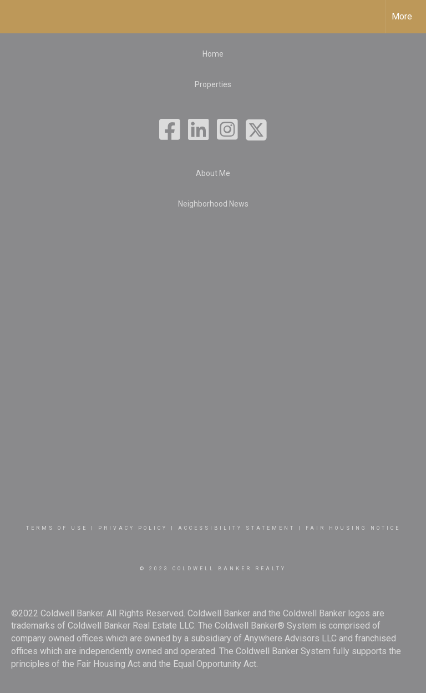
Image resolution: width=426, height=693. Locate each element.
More (402, 16)
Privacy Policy (133, 528)
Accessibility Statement (236, 528)
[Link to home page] (14, 16)
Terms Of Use (57, 528)
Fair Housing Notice (353, 528)
